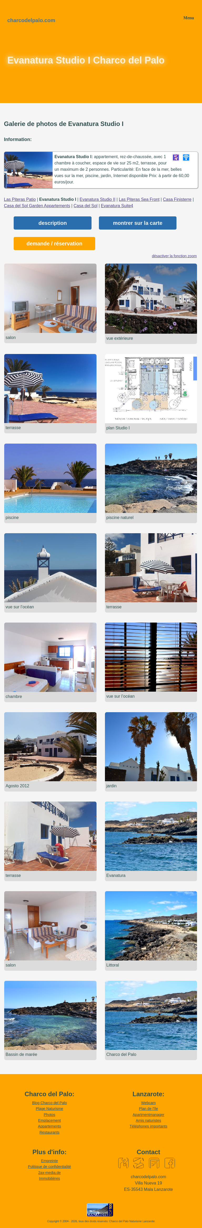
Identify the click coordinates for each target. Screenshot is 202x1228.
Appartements (49, 1126)
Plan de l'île (148, 1108)
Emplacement (49, 1120)
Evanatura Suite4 (117, 205)
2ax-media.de (49, 1173)
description (52, 223)
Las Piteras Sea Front (139, 199)
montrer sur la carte (138, 223)
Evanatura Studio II (97, 199)
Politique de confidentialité (49, 1166)
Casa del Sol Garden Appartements (37, 205)
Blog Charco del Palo (49, 1103)
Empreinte (49, 1161)
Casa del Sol (86, 205)
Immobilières (49, 1178)
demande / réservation (54, 243)
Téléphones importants (148, 1126)
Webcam (148, 1103)
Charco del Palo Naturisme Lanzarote (132, 1221)
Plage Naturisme (49, 1108)
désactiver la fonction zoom (174, 256)
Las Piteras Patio (20, 199)
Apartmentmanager (148, 1115)
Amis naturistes (148, 1120)
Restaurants (49, 1132)
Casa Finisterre (177, 199)
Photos (49, 1115)
